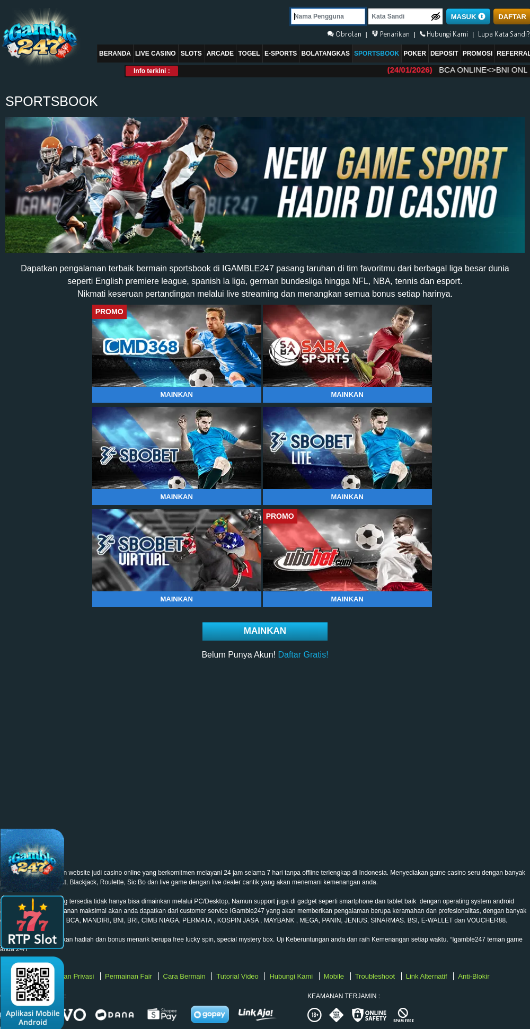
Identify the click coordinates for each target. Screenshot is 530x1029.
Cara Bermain (185, 976)
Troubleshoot (376, 976)
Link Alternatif (427, 976)
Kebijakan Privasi (68, 976)
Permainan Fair (129, 976)
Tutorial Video (238, 976)
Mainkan (176, 394)
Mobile (335, 976)
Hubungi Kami (291, 976)
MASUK (468, 17)
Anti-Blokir (473, 976)
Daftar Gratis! (303, 654)
